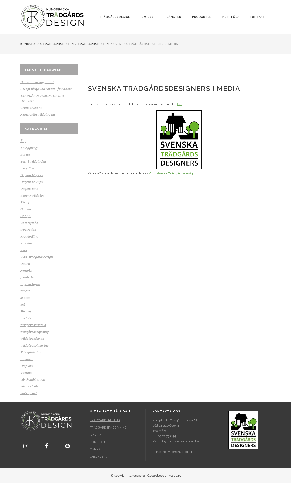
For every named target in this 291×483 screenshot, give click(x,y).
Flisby (24, 202)
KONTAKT (96, 434)
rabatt (25, 291)
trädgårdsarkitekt (33, 325)
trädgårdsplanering (34, 345)
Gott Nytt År (29, 223)
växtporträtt (29, 386)
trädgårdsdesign (93, 44)
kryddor (26, 243)
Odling (25, 264)
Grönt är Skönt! (31, 108)
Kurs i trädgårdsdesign (36, 257)
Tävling (25, 311)
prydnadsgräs (30, 284)
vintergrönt (28, 393)
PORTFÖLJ (97, 442)
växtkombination (32, 379)
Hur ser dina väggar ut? (37, 82)
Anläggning (28, 148)
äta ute (25, 155)
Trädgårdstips (30, 352)
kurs (23, 250)
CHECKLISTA (98, 456)
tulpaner (26, 359)
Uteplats (26, 366)
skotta (25, 298)
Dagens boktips (31, 182)
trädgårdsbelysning (34, 332)
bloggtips (27, 168)
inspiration (28, 230)
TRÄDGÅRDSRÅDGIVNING (108, 427)
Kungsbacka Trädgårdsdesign (47, 44)
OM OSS (95, 449)
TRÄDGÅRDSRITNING (105, 420)
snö (22, 304)
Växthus (26, 373)
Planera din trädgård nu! (38, 114)
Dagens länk (29, 189)
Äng (23, 141)
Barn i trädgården (33, 161)
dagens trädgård (32, 195)
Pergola (26, 270)
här (179, 104)
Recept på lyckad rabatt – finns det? (46, 89)
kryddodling (29, 236)
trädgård (26, 318)
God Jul (25, 216)
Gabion (25, 209)
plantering (27, 277)
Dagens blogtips (31, 175)
